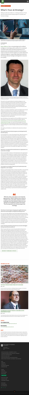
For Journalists (4, 385)
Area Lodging (3, 373)
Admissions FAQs (4, 366)
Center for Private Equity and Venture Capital (9, 357)
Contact (2, 369)
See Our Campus (4, 372)
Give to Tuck (4, 375)
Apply (2, 361)
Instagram (1, 387)
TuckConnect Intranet (5, 380)
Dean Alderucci (5, 46)
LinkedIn (3, 387)
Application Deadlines (5, 365)
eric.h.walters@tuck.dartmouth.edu (7, 326)
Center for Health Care (5, 356)
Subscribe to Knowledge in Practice (9, 250)
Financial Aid (3, 364)
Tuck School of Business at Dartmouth (2, 1)
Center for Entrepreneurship (6, 354)
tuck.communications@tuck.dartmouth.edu (9, 323)
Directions (3, 370)
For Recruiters (4, 384)
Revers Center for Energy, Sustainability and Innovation (11, 358)
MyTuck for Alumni (4, 377)
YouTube (5, 387)
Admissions (3, 362)
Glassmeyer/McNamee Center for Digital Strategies (10, 353)
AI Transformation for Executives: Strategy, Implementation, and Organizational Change (13, 121)
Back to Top (14, 391)
